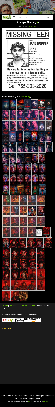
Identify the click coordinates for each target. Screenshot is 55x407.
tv (37, 22)
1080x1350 (32, 27)
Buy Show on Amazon (18, 306)
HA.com (32, 306)
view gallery (25, 96)
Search (48, 17)
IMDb (5, 306)
